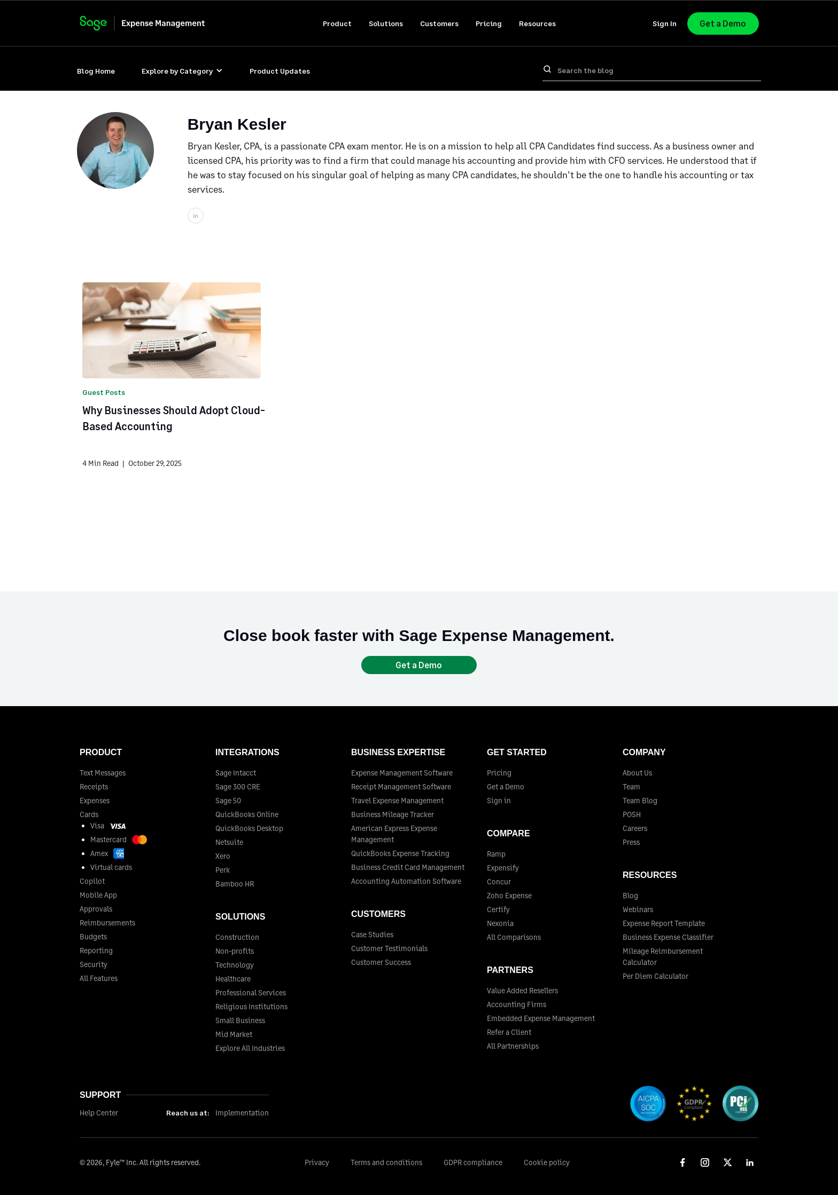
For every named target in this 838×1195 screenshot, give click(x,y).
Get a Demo (723, 23)
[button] (337, 23)
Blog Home (96, 70)
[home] (152, 23)
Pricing (489, 23)
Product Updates (280, 70)
